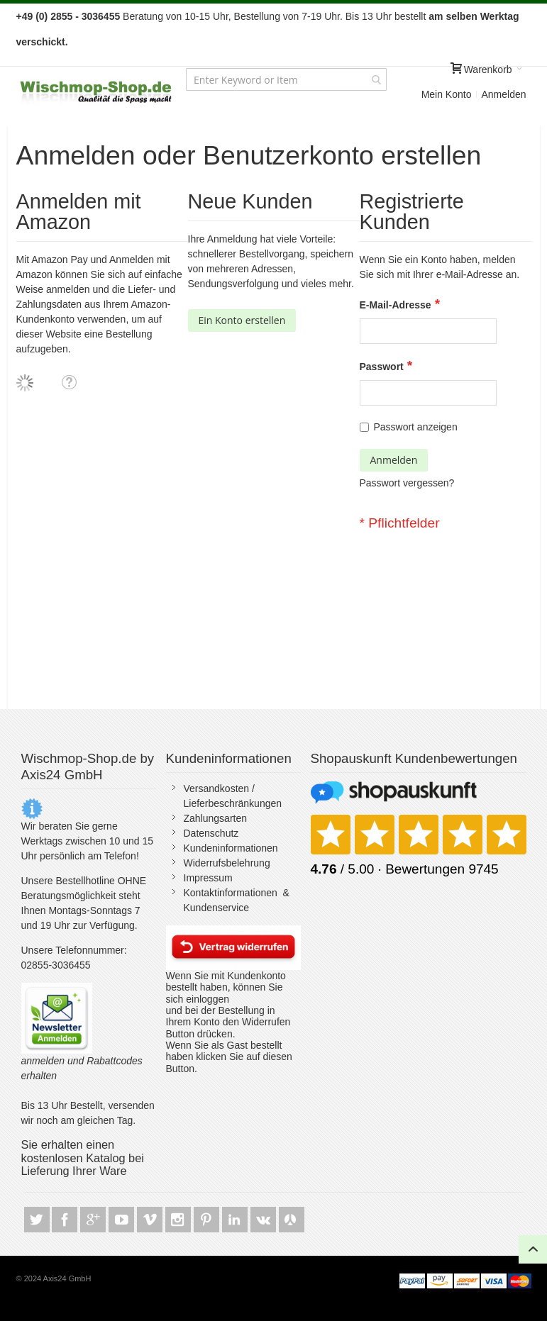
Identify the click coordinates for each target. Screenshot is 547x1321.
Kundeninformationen (231, 848)
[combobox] (286, 79)
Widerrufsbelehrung (227, 863)
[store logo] (96, 92)
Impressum (208, 878)
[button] (69, 382)
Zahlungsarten (216, 818)
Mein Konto (446, 94)
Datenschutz (211, 833)
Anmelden (503, 94)
